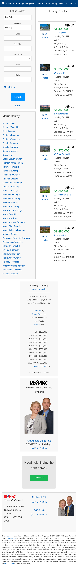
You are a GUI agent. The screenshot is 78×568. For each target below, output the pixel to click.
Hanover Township (11, 167)
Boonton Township (11, 127)
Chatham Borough (11, 135)
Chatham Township (11, 139)
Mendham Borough (11, 194)
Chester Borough (10, 143)
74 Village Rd (60, 235)
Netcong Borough (10, 234)
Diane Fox (39, 509)
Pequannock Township (13, 242)
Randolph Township (11, 246)
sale (5, 564)
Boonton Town (9, 123)
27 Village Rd (60, 33)
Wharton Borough (10, 274)
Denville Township (11, 151)
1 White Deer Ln (61, 114)
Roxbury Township (11, 262)
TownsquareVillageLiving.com (20, 3)
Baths (18, 75)
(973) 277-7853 (39, 447)
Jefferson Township (11, 175)
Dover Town (8, 155)
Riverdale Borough (11, 250)
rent (12, 564)
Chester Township (10, 147)
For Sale (37, 311)
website (8, 536)
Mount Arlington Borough (14, 222)
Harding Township (10, 171)
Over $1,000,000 (40, 366)
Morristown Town (10, 218)
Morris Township (10, 214)
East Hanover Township (13, 159)
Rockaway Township (12, 258)
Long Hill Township (11, 187)
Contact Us (71, 3)
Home (40, 3)
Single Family (37, 314)
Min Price (18, 44)
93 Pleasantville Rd (62, 195)
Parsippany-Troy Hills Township (16, 238)
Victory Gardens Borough (14, 266)
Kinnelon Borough (10, 179)
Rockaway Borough (11, 254)
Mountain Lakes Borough (14, 230)
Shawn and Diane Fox (39, 440)
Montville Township (11, 206)
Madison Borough (10, 190)
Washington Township (12, 270)
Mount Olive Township (12, 226)
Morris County (51, 3)
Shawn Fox (39, 497)
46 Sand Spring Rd (62, 154)
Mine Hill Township (11, 202)
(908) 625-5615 (39, 514)
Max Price (18, 54)
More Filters (9, 87)
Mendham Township (11, 198)
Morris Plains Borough (12, 210)
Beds (18, 65)
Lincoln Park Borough (12, 183)
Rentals (37, 324)
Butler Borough (9, 131)
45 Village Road (61, 73)
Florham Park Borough (13, 163)
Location (17, 23)
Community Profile (39, 289)
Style (18, 34)
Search (62, 3)
